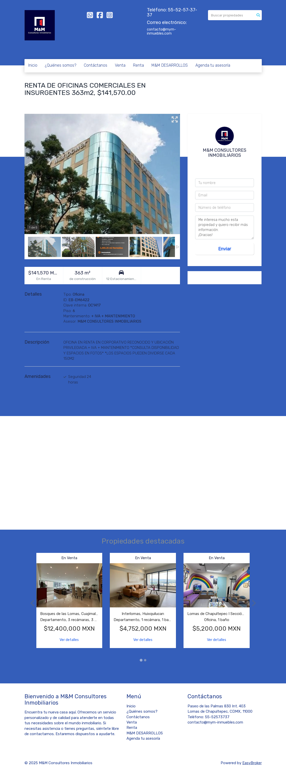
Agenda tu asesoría (212, 65)
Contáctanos (95, 65)
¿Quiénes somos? (60, 65)
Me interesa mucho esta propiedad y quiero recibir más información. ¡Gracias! (224, 227)
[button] (30, 603)
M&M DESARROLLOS (169, 65)
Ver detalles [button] (69, 640)
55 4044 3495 (226, 170)
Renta (138, 65)
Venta (120, 65)
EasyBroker (252, 763)
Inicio (32, 65)
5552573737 (226, 163)
